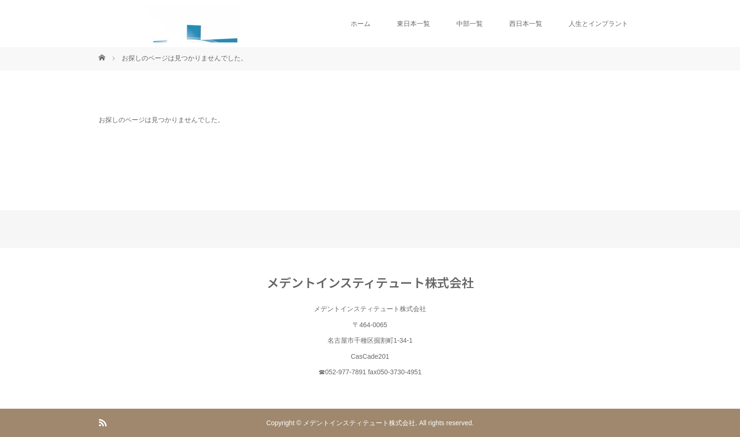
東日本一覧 (413, 23)
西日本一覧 (525, 23)
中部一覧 (469, 23)
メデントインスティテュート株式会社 (370, 282)
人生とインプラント (598, 23)
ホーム (360, 23)
